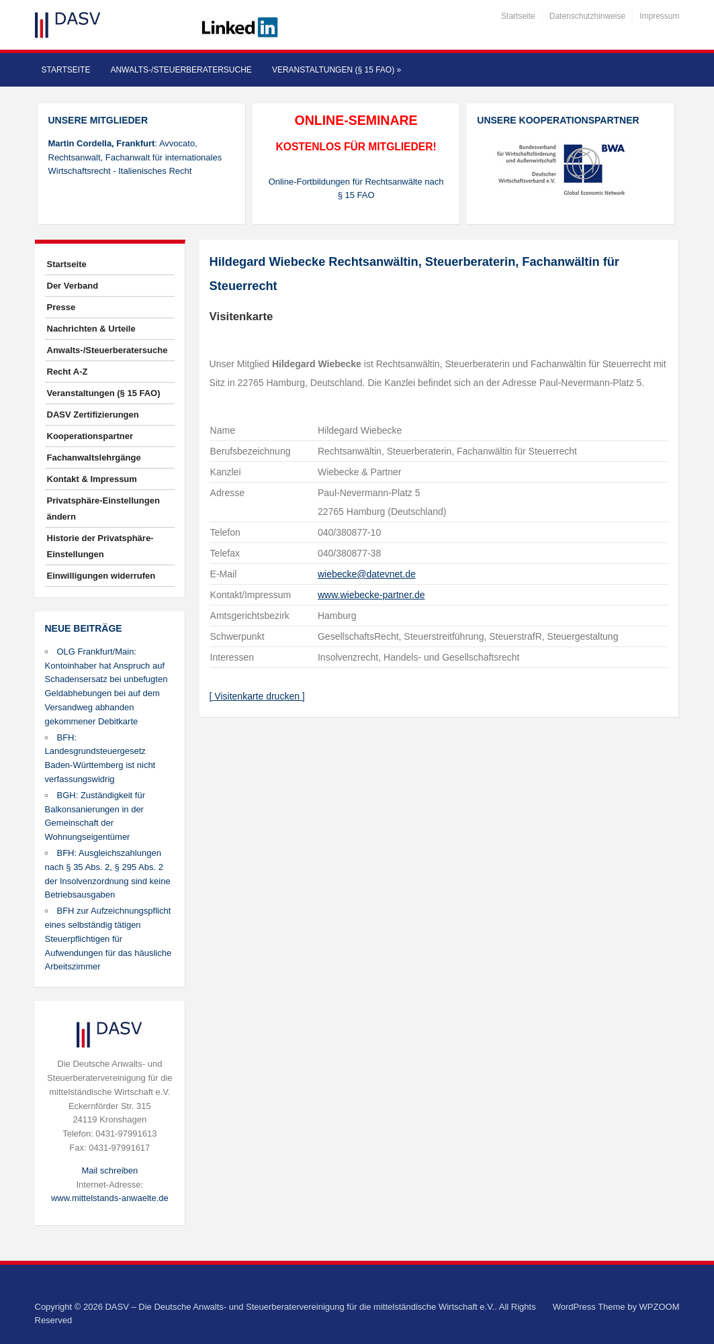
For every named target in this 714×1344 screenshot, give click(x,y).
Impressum (659, 16)
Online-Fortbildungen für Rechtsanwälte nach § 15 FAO (356, 189)
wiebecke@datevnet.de (367, 574)
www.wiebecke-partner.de (371, 594)
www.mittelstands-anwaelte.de (110, 1198)
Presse (61, 307)
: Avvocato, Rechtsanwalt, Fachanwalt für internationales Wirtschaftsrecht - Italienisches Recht (135, 157)
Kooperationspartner (90, 436)
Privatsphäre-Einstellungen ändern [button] (103, 508)
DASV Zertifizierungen (93, 415)
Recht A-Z (67, 372)
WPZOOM (659, 1307)
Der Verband (73, 286)
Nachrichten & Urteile (91, 329)
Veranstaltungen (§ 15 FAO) (336, 70)
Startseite (518, 16)
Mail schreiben (109, 1170)
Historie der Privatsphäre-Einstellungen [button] (100, 546)
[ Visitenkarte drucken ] (257, 696)
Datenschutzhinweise (587, 16)
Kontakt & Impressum (92, 479)
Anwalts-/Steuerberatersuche (180, 70)
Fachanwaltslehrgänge (94, 457)
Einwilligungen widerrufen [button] (101, 576)
